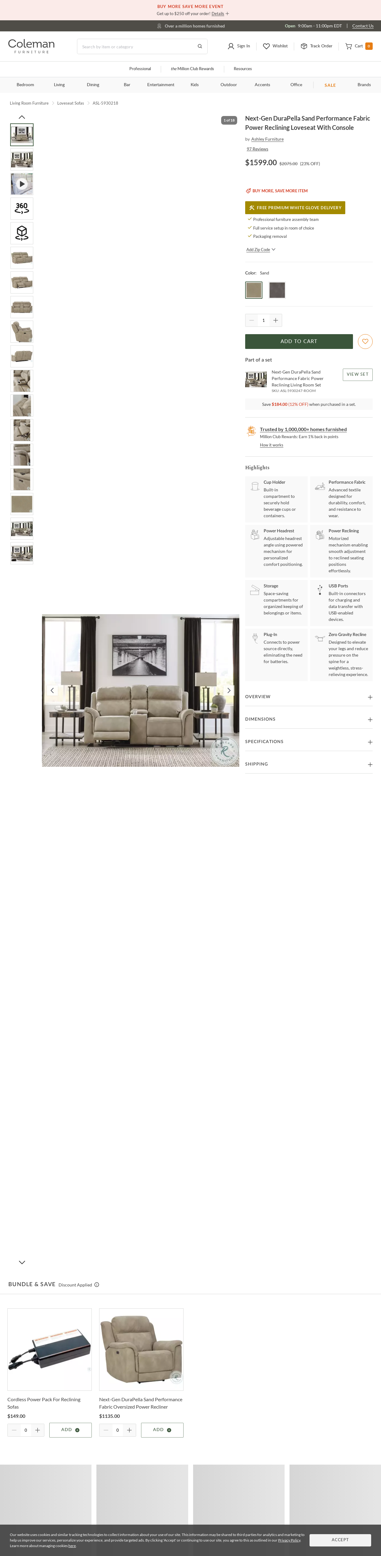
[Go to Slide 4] (21, 209)
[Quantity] (263, 320)
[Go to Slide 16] (21, 504)
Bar (127, 85)
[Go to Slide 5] (21, 233)
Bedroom (25, 85)
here (72, 1545)
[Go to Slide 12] (21, 405)
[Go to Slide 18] (21, 553)
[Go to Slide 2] (21, 159)
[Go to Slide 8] (21, 307)
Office (296, 85)
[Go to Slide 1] (21, 135)
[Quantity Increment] (276, 320)
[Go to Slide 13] (21, 430)
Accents (262, 85)
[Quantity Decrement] (251, 320)
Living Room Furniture (29, 103)
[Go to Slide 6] (21, 258)
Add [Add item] (70, 1430)
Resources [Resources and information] (243, 69)
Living (59, 85)
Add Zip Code (261, 249)
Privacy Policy (289, 1540)
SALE (330, 85)
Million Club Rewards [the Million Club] (192, 69)
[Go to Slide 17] (21, 529)
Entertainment (160, 85)
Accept (340, 1540)
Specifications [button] (264, 742)
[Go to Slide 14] (21, 455)
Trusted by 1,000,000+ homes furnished (303, 429)
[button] (238, 46)
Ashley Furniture (267, 139)
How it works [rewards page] (271, 444)
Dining (93, 85)
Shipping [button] (256, 764)
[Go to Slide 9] (21, 332)
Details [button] (218, 13)
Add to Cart (299, 341)
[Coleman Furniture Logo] (31, 51)
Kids (195, 85)
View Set (358, 375)
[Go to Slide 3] (21, 184)
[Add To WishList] (365, 341)
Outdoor (229, 85)
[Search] (142, 46)
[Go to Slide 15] (21, 479)
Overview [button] (258, 697)
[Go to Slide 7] (21, 282)
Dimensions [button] (260, 719)
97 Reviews (257, 148)
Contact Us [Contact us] (363, 25)
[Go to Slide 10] (21, 356)
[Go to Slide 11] (21, 381)
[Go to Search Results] (200, 46)
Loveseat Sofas (70, 103)
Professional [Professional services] (140, 69)
